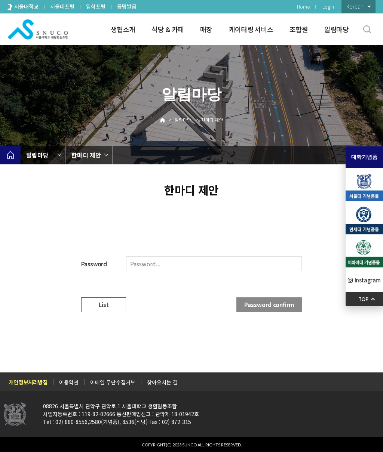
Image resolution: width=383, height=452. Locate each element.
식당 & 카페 (167, 29)
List (104, 305)
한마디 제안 (212, 120)
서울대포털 (62, 6)
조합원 (298, 29)
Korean (355, 6)
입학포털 (95, 6)
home (10, 155)
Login (328, 6)
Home (303, 6)
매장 (206, 29)
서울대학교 (26, 6)
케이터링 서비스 (251, 29)
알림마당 (336, 29)
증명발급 (127, 6)
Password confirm (269, 305)
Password (94, 264)
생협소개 (123, 29)
